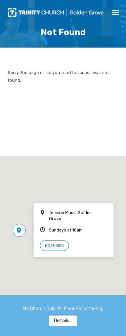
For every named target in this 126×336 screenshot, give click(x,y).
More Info (54, 246)
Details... (63, 321)
